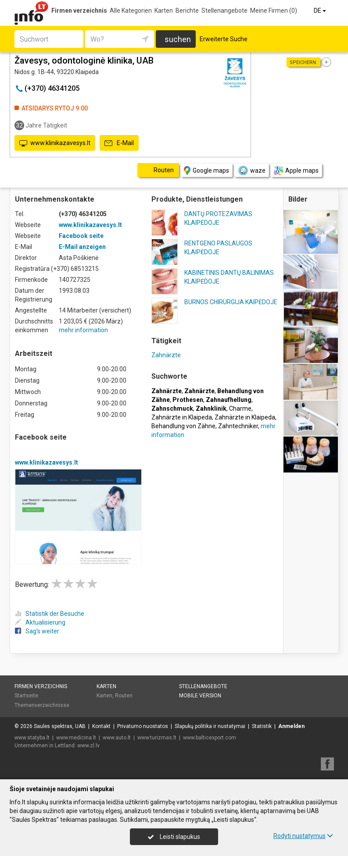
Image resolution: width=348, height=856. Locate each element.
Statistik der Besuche (49, 613)
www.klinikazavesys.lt (54, 143)
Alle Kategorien (131, 10)
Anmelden (291, 726)
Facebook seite (81, 235)
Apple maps (296, 170)
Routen (124, 696)
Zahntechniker (238, 426)
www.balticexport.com (209, 738)
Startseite (26, 696)
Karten (163, 10)
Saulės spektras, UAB (60, 726)
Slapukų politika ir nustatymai (210, 726)
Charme (240, 408)
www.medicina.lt (76, 738)
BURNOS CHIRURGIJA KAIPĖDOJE (230, 301)
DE (320, 10)
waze (251, 170)
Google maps (206, 170)
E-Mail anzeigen (82, 246)
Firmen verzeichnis (79, 10)
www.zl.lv (88, 745)
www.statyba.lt (32, 738)
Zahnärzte (166, 355)
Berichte (187, 10)
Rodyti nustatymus (303, 835)
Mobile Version (200, 696)
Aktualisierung (40, 622)
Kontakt (101, 726)
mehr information (83, 330)
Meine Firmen (273, 10)
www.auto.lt (117, 738)
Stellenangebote (224, 10)
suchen (178, 39)
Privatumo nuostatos (142, 726)
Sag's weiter (37, 631)
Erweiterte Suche (224, 39)
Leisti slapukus (174, 836)
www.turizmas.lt (156, 738)
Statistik (262, 726)
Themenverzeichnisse (41, 705)
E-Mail (119, 143)
